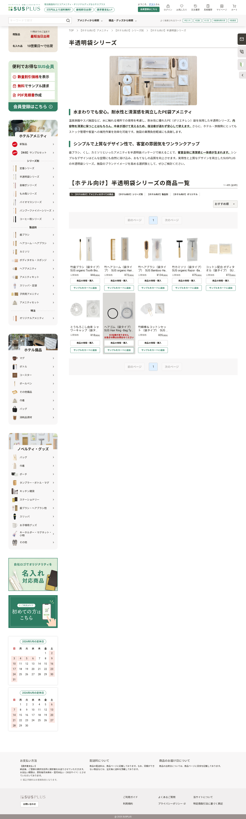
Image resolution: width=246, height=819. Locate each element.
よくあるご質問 (166, 797)
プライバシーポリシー (170, 803)
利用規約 (128, 803)
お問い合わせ (29, 804)
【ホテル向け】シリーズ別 (130, 194)
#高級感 (233, 21)
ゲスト (152, 4)
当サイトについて (203, 797)
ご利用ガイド (130, 797)
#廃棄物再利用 (219, 21)
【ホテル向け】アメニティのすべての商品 (92, 194)
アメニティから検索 (90, 20)
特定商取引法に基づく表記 (208, 803)
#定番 (197, 21)
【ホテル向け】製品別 (157, 194)
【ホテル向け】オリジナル (185, 194)
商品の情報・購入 (85, 281)
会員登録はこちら (148, 9)
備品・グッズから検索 (123, 20)
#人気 (206, 21)
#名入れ (187, 21)
